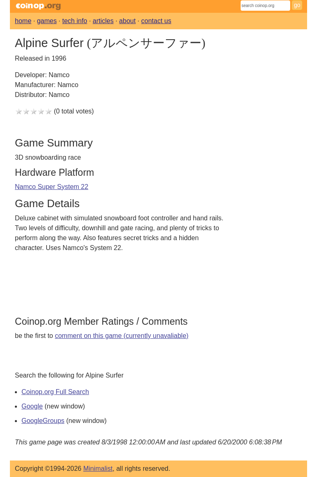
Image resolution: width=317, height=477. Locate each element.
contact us (156, 20)
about (127, 20)
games (47, 20)
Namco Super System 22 (51, 186)
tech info (74, 20)
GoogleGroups (42, 420)
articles (103, 20)
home (23, 20)
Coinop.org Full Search (55, 391)
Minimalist (98, 468)
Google (32, 406)
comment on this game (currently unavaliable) (122, 335)
